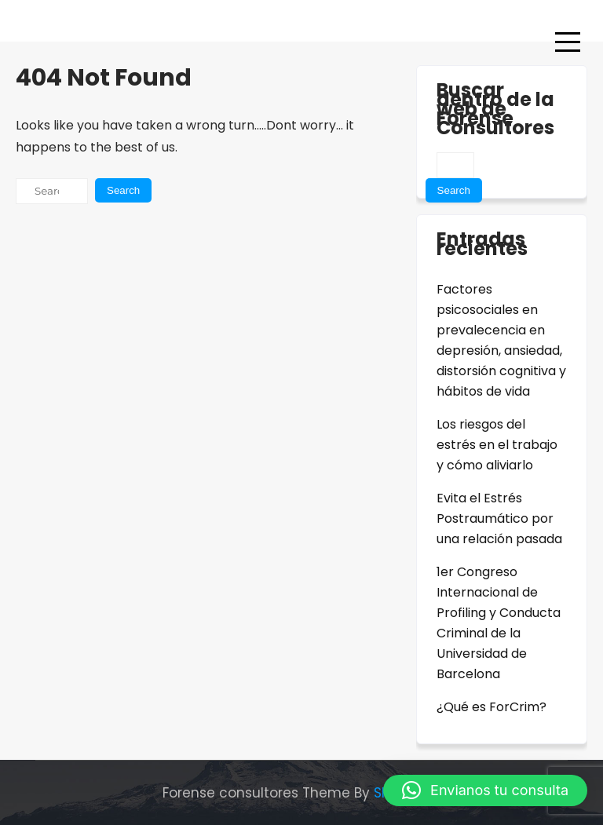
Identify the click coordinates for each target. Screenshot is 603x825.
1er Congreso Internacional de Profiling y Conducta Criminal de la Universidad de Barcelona (499, 623)
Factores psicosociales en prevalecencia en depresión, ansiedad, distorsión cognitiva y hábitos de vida (501, 340)
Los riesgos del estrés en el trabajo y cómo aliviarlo (497, 444)
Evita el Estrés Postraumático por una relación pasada (499, 518)
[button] (485, 790)
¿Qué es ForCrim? (491, 707)
